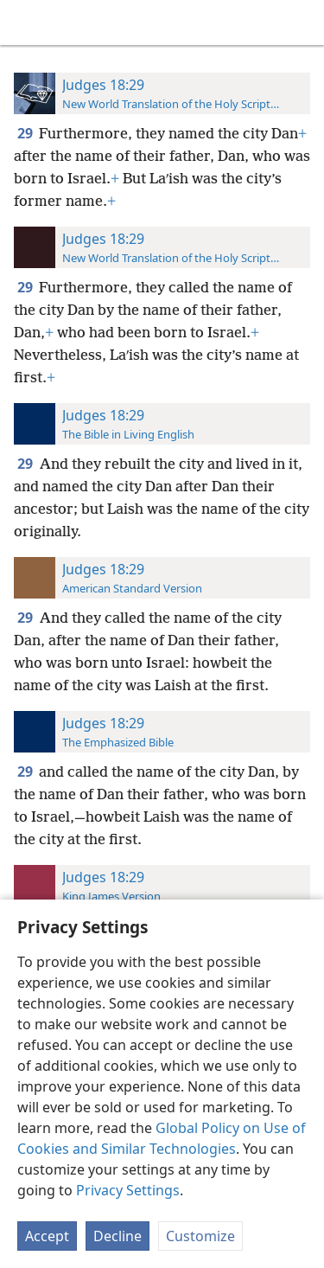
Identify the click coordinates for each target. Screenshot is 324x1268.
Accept (47, 1236)
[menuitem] (25, 22)
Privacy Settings (128, 1190)
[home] (25, 22)
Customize (200, 1236)
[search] (302, 22)
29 (26, 133)
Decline (117, 1236)
